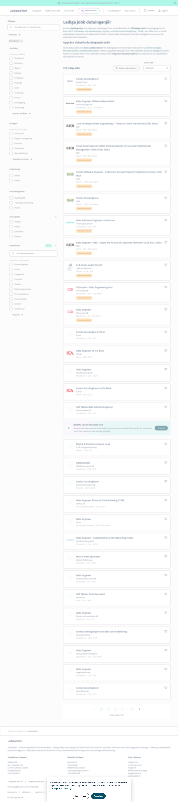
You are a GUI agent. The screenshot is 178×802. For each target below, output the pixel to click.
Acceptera (98, 796)
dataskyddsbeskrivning (60, 788)
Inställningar (80, 796)
